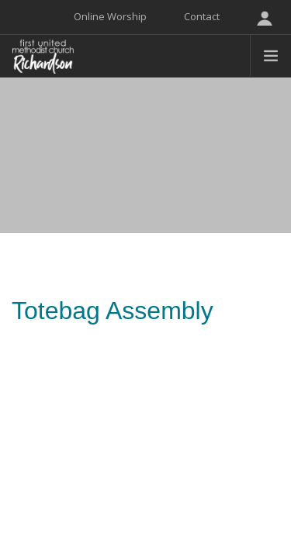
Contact (202, 16)
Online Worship (110, 16)
